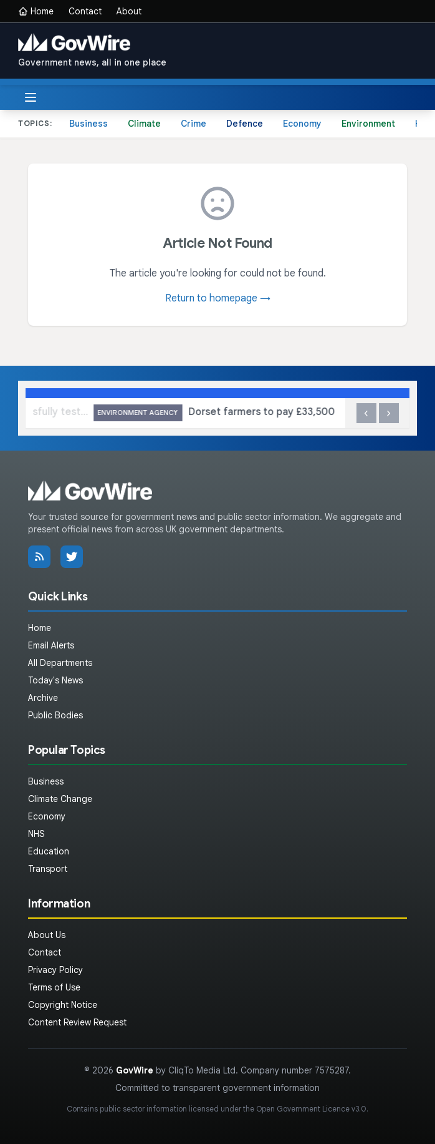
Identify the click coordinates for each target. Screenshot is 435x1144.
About (129, 11)
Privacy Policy (55, 969)
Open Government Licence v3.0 (311, 1108)
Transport (47, 868)
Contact (85, 11)
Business (88, 123)
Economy (302, 123)
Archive (43, 697)
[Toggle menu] (30, 97)
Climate (144, 123)
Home (36, 11)
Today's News (55, 680)
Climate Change (60, 798)
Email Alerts (51, 645)
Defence (244, 123)
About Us (46, 935)
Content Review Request (77, 1022)
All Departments (60, 662)
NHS (36, 833)
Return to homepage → (217, 298)
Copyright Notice (62, 1004)
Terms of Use (54, 987)
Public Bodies (55, 715)
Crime (193, 123)
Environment (368, 123)
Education (48, 851)
